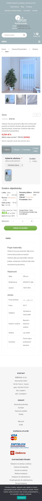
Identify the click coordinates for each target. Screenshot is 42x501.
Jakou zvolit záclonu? (12, 161)
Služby (21, 414)
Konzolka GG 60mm (34, 115)
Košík (21, 425)
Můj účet (21, 421)
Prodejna (29, 7)
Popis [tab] (8, 238)
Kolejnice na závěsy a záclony (21, 464)
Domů (4, 49)
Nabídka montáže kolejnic (13, 10)
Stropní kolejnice (21, 483)
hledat (24, 35)
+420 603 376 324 (24, 28)
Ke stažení (27, 10)
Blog (22, 7)
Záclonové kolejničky (21, 467)
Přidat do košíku (20, 228)
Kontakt (35, 10)
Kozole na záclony (21, 470)
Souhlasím (21, 498)
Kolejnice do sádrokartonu (21, 477)
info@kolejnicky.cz (23, 26)
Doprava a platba (21, 411)
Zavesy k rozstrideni (19, 49)
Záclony (35, 49)
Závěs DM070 (38, 115)
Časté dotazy (14, 7)
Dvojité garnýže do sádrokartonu (21, 480)
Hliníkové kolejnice (21, 473)
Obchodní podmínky (21, 404)
